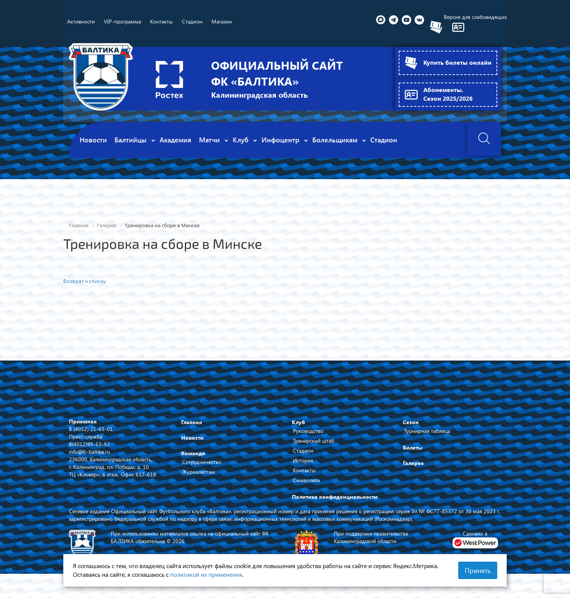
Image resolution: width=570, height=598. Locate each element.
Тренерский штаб (313, 440)
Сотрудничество (201, 461)
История (303, 460)
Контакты (304, 469)
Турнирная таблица (427, 430)
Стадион (303, 450)
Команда (193, 452)
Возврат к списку (84, 280)
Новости (192, 437)
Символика (306, 479)
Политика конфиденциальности (334, 496)
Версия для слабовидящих (475, 16)
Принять (478, 570)
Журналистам (198, 471)
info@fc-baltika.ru (89, 450)
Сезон (411, 421)
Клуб (298, 421)
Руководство (308, 430)
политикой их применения (206, 574)
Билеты (412, 447)
